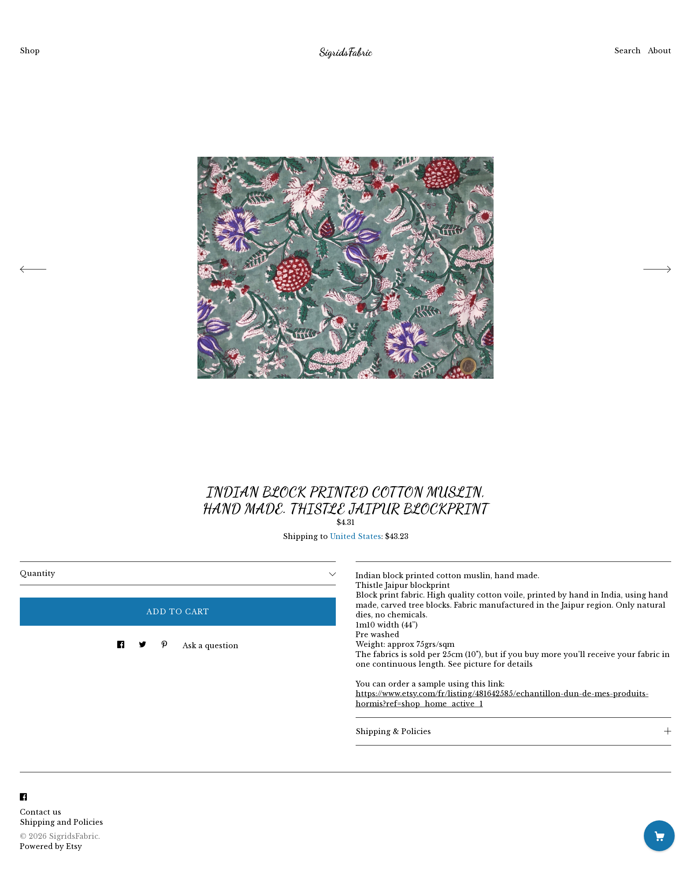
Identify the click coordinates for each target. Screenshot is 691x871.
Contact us (40, 812)
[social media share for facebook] (120, 641)
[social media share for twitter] (142, 641)
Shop (30, 50)
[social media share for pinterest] (164, 641)
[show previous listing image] (42, 267)
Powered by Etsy (51, 846)
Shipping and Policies (61, 822)
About (659, 50)
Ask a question (210, 645)
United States (355, 536)
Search (627, 50)
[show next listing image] (649, 267)
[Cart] (659, 835)
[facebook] (23, 797)
